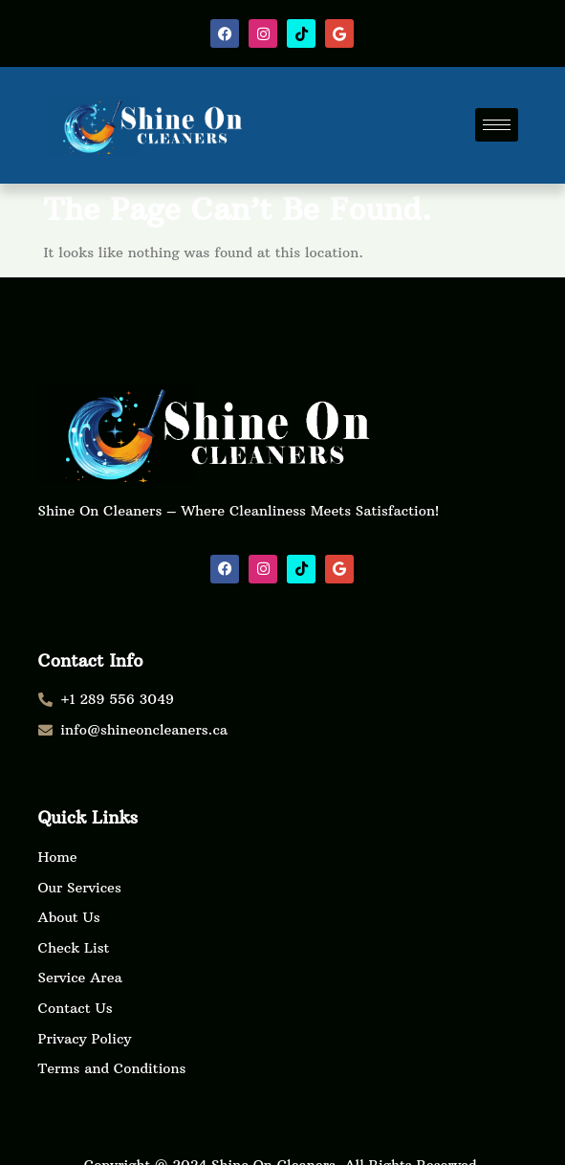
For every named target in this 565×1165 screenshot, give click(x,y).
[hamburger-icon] (496, 125)
